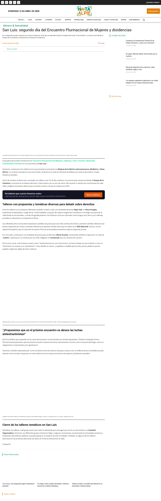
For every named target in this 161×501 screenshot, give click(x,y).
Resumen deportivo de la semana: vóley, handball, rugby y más (89, 478)
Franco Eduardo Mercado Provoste (83, 483)
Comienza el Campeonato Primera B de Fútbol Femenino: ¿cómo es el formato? (17, 478)
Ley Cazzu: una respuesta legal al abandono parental (17, 443)
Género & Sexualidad (15, 25)
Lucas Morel (5, 483)
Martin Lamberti (42, 481)
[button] (143, 19)
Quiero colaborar (93, 155)
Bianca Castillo (12, 49)
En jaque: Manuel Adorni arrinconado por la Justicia (50, 476)
